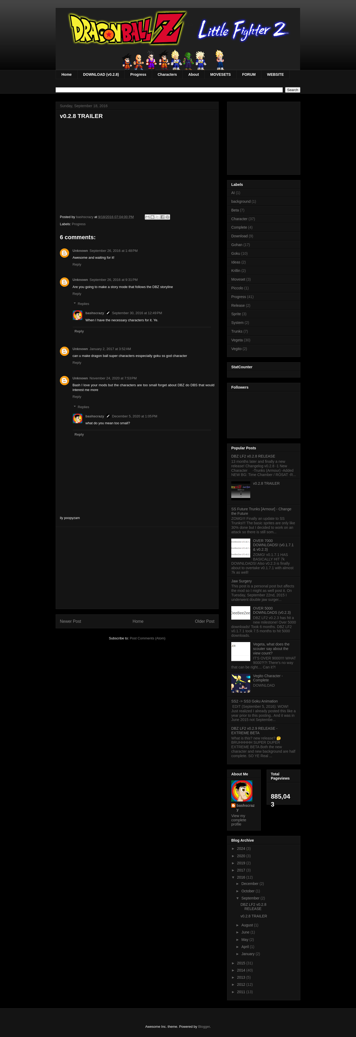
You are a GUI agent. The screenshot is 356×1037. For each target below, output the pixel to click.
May (245, 939)
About (193, 74)
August (247, 925)
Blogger (204, 1027)
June (245, 932)
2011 (241, 992)
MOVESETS (220, 74)
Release (238, 305)
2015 (241, 963)
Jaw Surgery (241, 581)
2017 (241, 870)
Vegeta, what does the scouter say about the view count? (271, 648)
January (248, 954)
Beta (235, 210)
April (245, 947)
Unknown (80, 251)
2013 (241, 977)
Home (66, 74)
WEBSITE (275, 74)
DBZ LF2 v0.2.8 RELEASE (253, 456)
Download (239, 236)
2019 (241, 863)
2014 (241, 970)
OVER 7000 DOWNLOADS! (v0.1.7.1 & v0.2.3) (273, 545)
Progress (138, 74)
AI (233, 193)
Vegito (236, 349)
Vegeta (237, 340)
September (250, 898)
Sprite (236, 314)
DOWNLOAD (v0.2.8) (101, 74)
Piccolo (237, 288)
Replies (83, 304)
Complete (239, 227)
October (248, 891)
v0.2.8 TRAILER (266, 483)
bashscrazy (94, 313)
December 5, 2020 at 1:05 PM (134, 416)
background (241, 201)
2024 (241, 848)
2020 (241, 856)
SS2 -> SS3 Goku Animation (254, 701)
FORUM (249, 74)
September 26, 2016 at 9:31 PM (114, 280)
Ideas (235, 262)
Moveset (238, 279)
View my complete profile (238, 820)
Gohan (236, 245)
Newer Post (70, 621)
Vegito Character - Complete (268, 678)
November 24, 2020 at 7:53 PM (113, 378)
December (250, 884)
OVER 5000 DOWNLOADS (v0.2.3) (272, 610)
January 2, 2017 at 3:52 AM (110, 349)
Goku (235, 253)
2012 (241, 984)
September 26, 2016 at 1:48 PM (114, 251)
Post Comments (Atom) (147, 638)
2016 (241, 877)
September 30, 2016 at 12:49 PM (137, 313)
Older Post (204, 621)
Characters (167, 74)
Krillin (235, 270)
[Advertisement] (137, 568)
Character (239, 219)
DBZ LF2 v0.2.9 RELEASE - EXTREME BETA (254, 730)
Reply (77, 264)
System (237, 322)
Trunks (236, 331)
